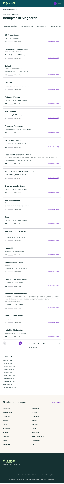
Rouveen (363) (7, 361)
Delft (33, 445)
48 (34, 344)
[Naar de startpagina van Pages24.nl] (9, 3)
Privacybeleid (22, 476)
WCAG (29, 476)
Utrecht (34, 413)
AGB (46, 476)
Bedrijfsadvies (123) (27, 26)
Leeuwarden (36, 441)
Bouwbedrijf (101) (42, 26)
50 (44, 344)
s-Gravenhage (7, 413)
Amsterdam (6, 409)
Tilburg (5, 421)
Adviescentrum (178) (10, 26)
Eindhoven (6, 417)
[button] (55, 3)
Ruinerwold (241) (8, 380)
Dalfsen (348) (7, 373)
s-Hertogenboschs (38, 437)
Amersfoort (35, 433)
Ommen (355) (7, 364)
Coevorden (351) (8, 370)
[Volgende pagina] (59, 344)
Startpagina (6, 9)
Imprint (51, 476)
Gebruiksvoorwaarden (38, 476)
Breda (5, 425)
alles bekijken (56, 403)
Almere (34, 421)
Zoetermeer (6, 445)
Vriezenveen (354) (9, 367)
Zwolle (5, 441)
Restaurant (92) (56, 26)
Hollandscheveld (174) (10, 389)
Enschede (6, 437)
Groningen (35, 417)
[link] (32, 38)
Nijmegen (35, 425)
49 (39, 344)
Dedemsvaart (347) (9, 377)
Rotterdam (35, 409)
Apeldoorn (6, 429)
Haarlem (34, 429)
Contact (15, 476)
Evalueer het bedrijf (53, 41)
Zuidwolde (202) (8, 386)
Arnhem (5, 433)
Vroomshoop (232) (9, 383)
